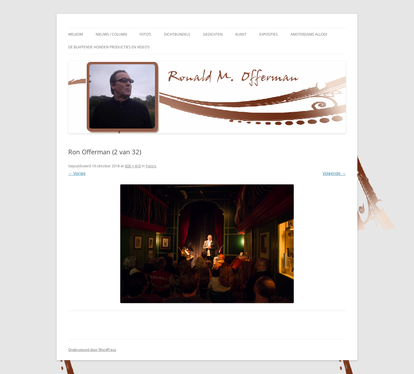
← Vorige (77, 173)
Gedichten (213, 34)
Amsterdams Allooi (309, 34)
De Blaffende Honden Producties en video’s (109, 47)
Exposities (268, 34)
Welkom (75, 34)
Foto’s (145, 34)
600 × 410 (133, 165)
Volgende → (334, 173)
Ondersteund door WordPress (92, 349)
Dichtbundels (177, 34)
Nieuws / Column (111, 34)
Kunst (241, 34)
